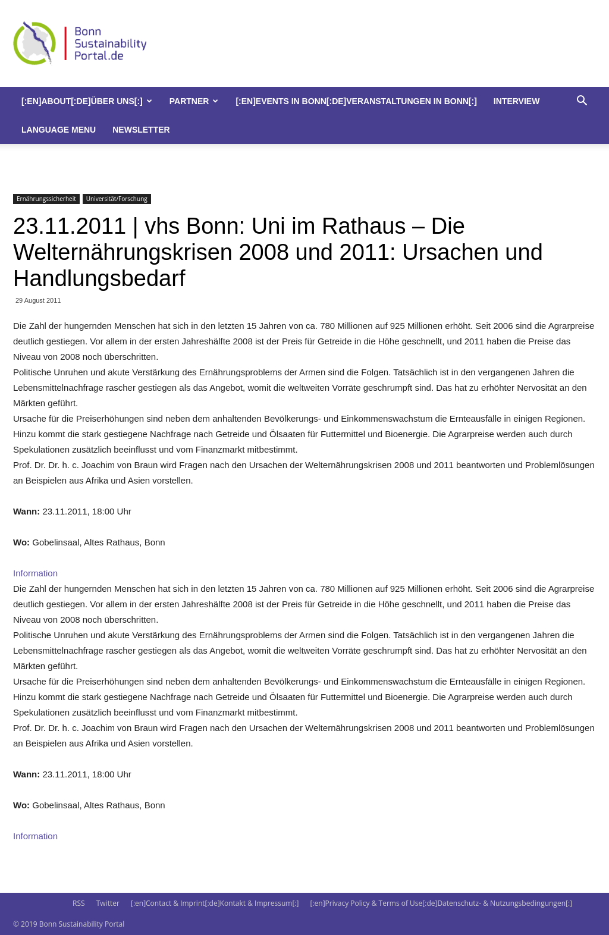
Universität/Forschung (116, 198)
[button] (581, 102)
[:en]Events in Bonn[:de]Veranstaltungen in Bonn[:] (356, 101)
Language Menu (58, 129)
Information (35, 573)
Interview (517, 101)
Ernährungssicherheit (46, 198)
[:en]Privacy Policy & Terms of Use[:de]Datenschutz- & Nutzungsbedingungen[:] (441, 903)
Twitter (108, 903)
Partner (194, 101)
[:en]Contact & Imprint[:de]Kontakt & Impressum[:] (215, 903)
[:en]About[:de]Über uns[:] (86, 101)
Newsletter (140, 129)
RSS (79, 903)
